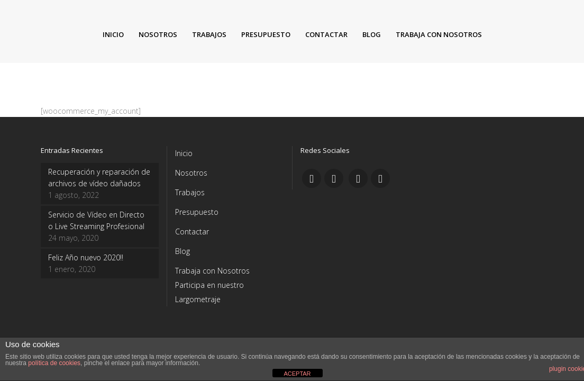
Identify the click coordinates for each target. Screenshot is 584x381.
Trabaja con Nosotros (212, 271)
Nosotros (191, 173)
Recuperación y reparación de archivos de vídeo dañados (99, 177)
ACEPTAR (297, 373)
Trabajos (190, 192)
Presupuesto (196, 212)
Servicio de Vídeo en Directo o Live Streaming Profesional (96, 220)
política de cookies (54, 363)
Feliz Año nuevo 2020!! (85, 257)
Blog (182, 251)
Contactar (192, 231)
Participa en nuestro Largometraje (209, 292)
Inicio (184, 153)
